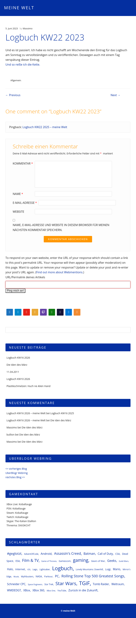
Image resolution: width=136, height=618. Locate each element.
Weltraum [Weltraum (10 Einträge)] (117, 584)
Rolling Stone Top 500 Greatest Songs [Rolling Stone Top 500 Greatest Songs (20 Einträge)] (92, 575)
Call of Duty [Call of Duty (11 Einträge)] (105, 554)
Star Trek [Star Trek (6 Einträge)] (48, 584)
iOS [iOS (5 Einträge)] (28, 569)
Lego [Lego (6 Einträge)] (35, 569)
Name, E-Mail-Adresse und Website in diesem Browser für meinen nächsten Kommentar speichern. (61, 227)
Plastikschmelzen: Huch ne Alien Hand (28, 386)
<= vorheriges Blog (16, 468)
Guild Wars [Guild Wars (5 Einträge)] (123, 561)
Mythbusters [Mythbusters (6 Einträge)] (27, 576)
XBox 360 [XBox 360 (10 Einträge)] (38, 590)
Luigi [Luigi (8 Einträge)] (107, 569)
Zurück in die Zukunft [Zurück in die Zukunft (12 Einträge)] (83, 590)
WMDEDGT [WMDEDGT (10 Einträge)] (14, 590)
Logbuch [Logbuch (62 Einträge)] (62, 568)
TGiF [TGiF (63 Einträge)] (84, 583)
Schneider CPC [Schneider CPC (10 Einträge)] (16, 584)
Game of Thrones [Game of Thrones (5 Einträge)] (49, 561)
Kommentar (23, 163)
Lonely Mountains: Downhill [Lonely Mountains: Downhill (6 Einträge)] (89, 569)
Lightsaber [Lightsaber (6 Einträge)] (44, 569)
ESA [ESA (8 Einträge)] (18, 561)
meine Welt (19, 7)
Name (18, 194)
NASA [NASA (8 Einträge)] (39, 576)
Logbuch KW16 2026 (18, 357)
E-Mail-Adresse (25, 203)
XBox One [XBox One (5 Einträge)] (51, 590)
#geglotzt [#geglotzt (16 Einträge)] (14, 553)
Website (18, 212)
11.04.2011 (13, 372)
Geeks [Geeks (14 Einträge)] (111, 560)
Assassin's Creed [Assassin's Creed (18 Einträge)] (67, 553)
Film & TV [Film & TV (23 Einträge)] (30, 560)
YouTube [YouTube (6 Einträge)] (61, 590)
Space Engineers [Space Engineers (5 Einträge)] (35, 584)
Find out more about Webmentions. (59, 272)
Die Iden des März (17, 364)
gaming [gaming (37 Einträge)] (80, 560)
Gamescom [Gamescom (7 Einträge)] (65, 561)
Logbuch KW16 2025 (62, 413)
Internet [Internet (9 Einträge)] (20, 569)
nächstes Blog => (15, 477)
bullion (11, 434)
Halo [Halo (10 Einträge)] (10, 569)
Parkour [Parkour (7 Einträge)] (48, 576)
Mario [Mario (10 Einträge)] (116, 569)
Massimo (27, 28)
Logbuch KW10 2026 (18, 379)
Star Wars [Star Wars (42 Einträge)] (65, 583)
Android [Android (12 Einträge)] (46, 554)
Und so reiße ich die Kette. (22, 64)
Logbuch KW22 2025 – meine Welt (44, 127)
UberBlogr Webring (16, 473)
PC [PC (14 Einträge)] (57, 576)
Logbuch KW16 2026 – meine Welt (26, 413)
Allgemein (15, 80)
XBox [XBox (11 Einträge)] (26, 590)
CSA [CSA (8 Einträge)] (117, 553)
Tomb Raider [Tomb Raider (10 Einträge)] (101, 584)
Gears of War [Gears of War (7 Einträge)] (98, 561)
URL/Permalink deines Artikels (25, 277)
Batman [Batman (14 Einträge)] (89, 553)
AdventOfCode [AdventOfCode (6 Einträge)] (31, 553)
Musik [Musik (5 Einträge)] (16, 576)
